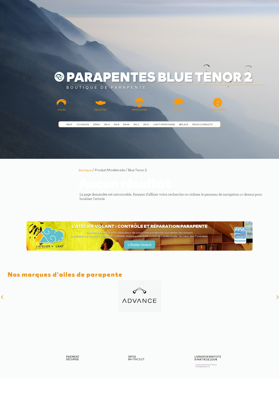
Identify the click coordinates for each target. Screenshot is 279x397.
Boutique (85, 170)
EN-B (116, 124)
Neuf (69, 124)
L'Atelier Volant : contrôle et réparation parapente (140, 226)
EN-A (107, 124)
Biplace (183, 124)
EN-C (136, 124)
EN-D (146, 124)
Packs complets (202, 124)
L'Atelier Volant (140, 244)
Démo (96, 124)
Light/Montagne (164, 124)
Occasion (83, 124)
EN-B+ (126, 124)
